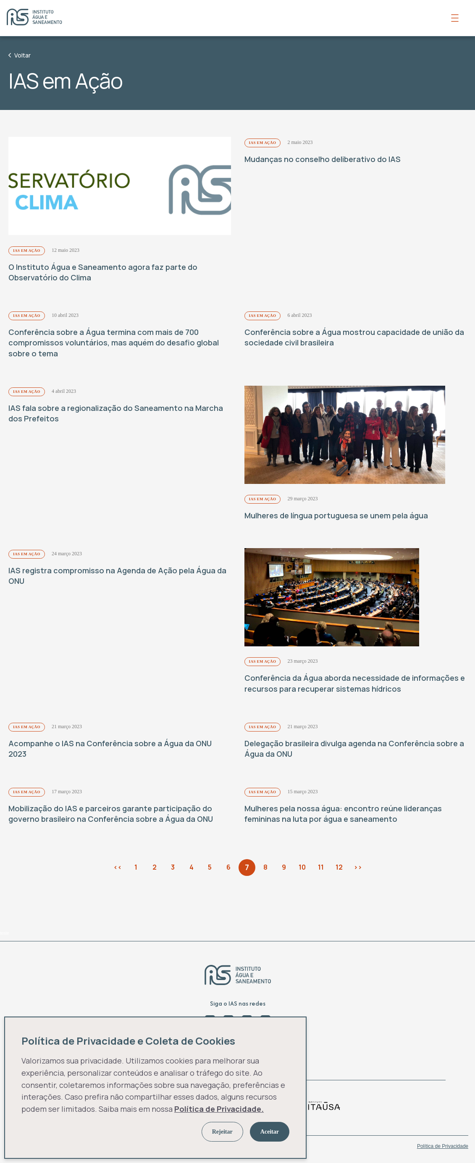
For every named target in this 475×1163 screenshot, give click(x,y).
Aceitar (269, 1132)
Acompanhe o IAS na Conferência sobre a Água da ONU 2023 (110, 750)
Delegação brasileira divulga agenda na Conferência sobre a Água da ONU (354, 750)
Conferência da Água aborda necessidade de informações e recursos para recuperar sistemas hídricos (354, 684)
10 (302, 868)
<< (117, 868)
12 (339, 868)
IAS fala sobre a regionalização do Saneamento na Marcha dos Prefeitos (115, 413)
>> (358, 868)
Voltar (19, 55)
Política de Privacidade (442, 1148)
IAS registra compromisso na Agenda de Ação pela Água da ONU (117, 576)
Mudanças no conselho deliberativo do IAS (322, 159)
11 (321, 868)
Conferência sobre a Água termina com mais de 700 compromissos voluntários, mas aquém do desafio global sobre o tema (113, 342)
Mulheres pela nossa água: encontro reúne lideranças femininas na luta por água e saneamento (343, 815)
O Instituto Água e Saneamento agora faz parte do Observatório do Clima (102, 272)
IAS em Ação (26, 251)
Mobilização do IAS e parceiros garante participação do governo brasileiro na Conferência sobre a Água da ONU (110, 815)
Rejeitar (222, 1132)
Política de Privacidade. (219, 1109)
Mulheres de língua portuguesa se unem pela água (336, 517)
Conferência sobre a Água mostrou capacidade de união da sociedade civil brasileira (354, 337)
